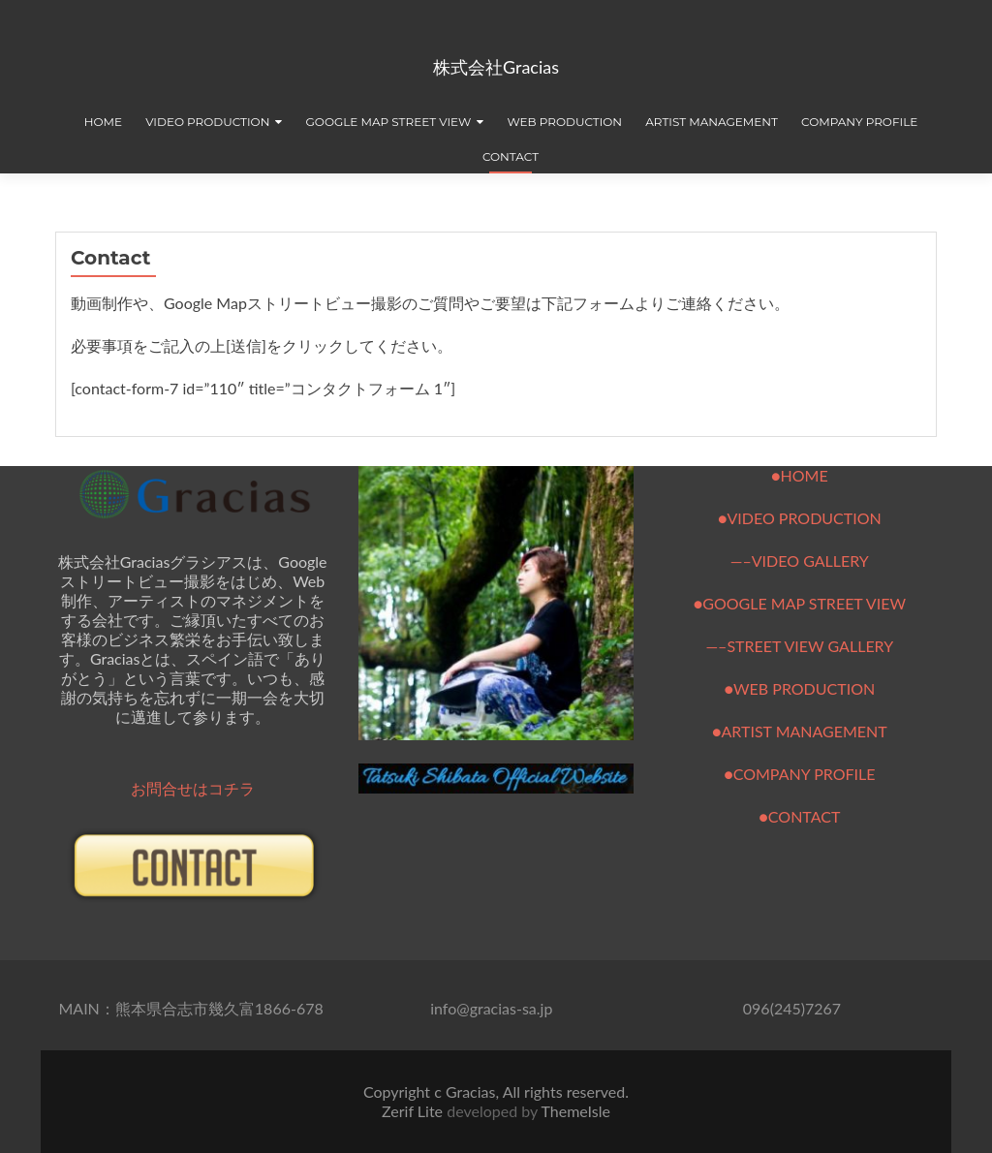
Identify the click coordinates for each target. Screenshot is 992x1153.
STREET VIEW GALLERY (810, 646)
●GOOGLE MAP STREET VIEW (800, 603)
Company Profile (859, 121)
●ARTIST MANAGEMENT (799, 731)
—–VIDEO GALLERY (799, 560)
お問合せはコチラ (193, 788)
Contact (510, 156)
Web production (564, 121)
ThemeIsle (575, 1111)
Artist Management (711, 121)
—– (716, 646)
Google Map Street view (389, 121)
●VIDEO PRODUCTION (800, 518)
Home (103, 121)
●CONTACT (799, 816)
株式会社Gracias (496, 67)
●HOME (799, 475)
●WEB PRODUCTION (799, 688)
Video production (207, 121)
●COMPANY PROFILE (799, 773)
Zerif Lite (414, 1111)
